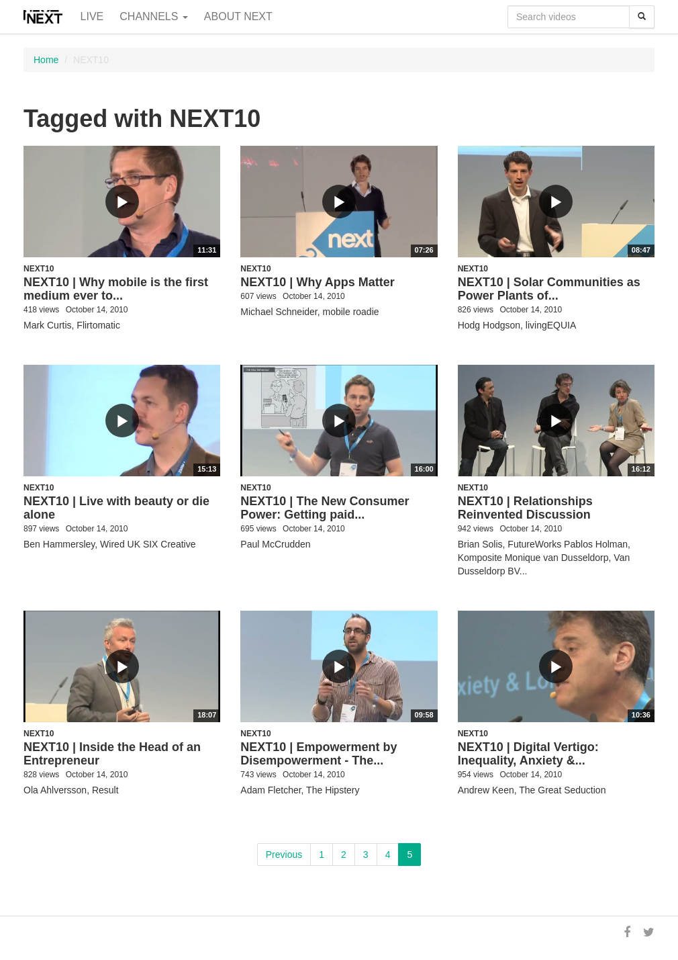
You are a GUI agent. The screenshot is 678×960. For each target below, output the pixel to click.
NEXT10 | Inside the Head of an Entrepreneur (112, 753)
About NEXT (238, 16)
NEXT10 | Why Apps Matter (317, 282)
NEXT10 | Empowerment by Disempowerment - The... (318, 753)
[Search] (642, 16)
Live (92, 16)
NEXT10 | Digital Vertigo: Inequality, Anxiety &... (528, 753)
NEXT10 (38, 268)
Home (46, 59)
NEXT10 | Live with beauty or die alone (116, 507)
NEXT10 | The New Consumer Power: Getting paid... (324, 507)
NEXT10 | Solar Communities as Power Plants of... (549, 288)
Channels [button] (153, 16)
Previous (284, 854)
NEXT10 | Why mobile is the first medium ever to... (115, 288)
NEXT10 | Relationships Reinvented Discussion (525, 507)
